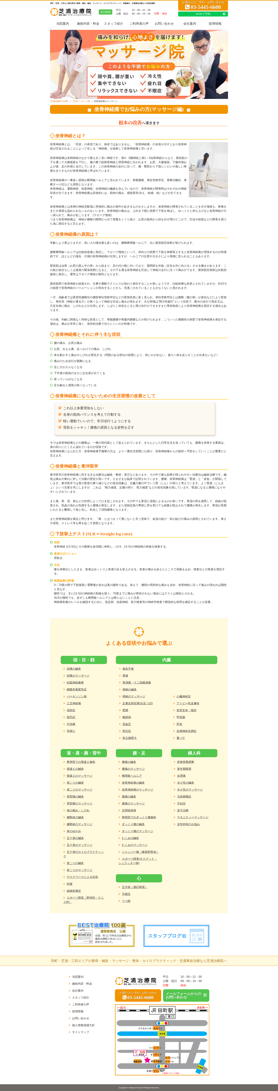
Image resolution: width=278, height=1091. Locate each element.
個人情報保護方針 (83, 1025)
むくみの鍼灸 (130, 838)
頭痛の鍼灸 (74, 668)
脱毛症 (71, 717)
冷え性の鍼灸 (185, 782)
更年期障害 (184, 768)
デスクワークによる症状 (82, 876)
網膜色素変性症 (77, 689)
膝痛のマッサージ (133, 803)
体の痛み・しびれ (78, 810)
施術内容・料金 (88, 23)
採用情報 (215, 23)
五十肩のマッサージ (79, 845)
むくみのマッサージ (135, 845)
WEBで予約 (203, 13)
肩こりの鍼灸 (75, 782)
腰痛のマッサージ (133, 768)
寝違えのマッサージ (79, 775)
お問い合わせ (164, 23)
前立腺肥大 (129, 737)
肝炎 (179, 724)
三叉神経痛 (74, 703)
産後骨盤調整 (185, 761)
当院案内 (62, 23)
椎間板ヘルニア (132, 775)
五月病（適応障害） (135, 887)
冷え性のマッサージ (190, 789)
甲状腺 (181, 717)
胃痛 (125, 675)
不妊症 (181, 803)
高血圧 (126, 724)
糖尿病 (126, 717)
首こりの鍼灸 (75, 863)
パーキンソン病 (77, 696)
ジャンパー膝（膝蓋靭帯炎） (140, 851)
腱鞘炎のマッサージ (79, 824)
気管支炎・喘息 (186, 710)
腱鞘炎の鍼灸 (75, 817)
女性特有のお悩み (188, 824)
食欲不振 (128, 668)
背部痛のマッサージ (79, 803)
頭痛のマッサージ (78, 675)
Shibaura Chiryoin (136, 1088)
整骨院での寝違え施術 (81, 761)
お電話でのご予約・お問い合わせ (203, 5)
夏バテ (181, 737)
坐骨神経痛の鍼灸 (133, 782)
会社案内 (189, 23)
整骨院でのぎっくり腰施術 (139, 817)
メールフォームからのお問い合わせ (183, 995)
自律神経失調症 (186, 731)
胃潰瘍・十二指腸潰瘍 (136, 682)
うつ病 (126, 900)
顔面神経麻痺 (75, 682)
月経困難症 (184, 796)
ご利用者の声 (139, 23)
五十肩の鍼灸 (75, 838)
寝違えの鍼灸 (75, 768)
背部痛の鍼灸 (75, 796)
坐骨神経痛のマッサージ (137, 789)
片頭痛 (71, 724)
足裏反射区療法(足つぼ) (137, 703)
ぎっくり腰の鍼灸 (133, 824)
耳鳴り (71, 731)
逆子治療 (182, 810)
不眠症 (126, 894)
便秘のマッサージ (133, 696)
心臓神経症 (184, 696)
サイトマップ (80, 1032)
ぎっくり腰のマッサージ (137, 831)
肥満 (125, 710)
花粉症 (71, 710)
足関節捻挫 (129, 810)
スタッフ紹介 (113, 23)
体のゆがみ (74, 831)
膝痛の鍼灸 (129, 796)
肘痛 (69, 883)
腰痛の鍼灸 (129, 761)
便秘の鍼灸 (129, 689)
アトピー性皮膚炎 (188, 703)
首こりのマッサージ (79, 870)
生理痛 (181, 775)
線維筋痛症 (74, 890)
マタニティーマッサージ (192, 817)
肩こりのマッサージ (79, 789)
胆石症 (126, 731)
